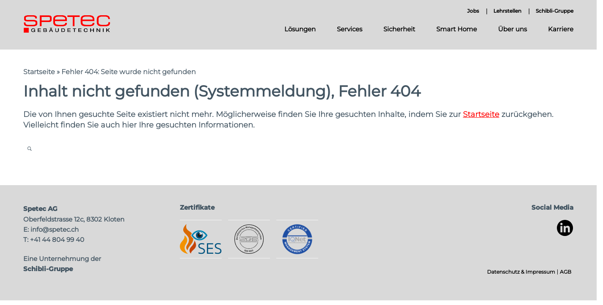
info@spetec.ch (54, 229)
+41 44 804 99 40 (57, 240)
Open (29, 148)
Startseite (39, 72)
